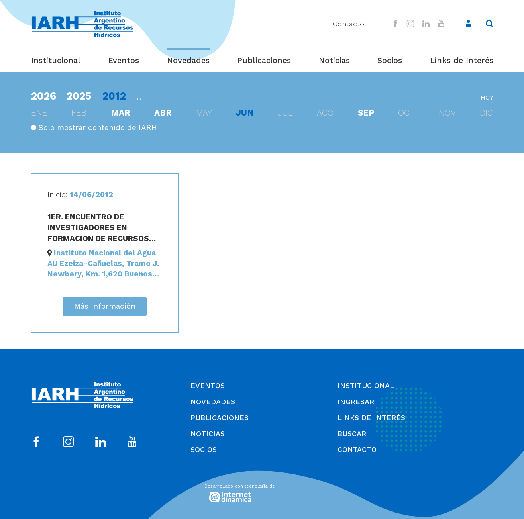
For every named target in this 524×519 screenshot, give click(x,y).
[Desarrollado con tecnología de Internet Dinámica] (262, 491)
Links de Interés (461, 60)
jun (244, 113)
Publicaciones (264, 60)
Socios (389, 60)
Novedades (188, 60)
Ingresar (356, 402)
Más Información (104, 306)
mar (120, 113)
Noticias (334, 60)
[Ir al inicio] (82, 24)
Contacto (348, 24)
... (139, 97)
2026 (43, 96)
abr (163, 113)
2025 (79, 96)
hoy (487, 97)
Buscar (352, 433)
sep (366, 113)
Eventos (123, 60)
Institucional (55, 60)
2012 (114, 96)
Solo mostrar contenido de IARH (94, 127)
